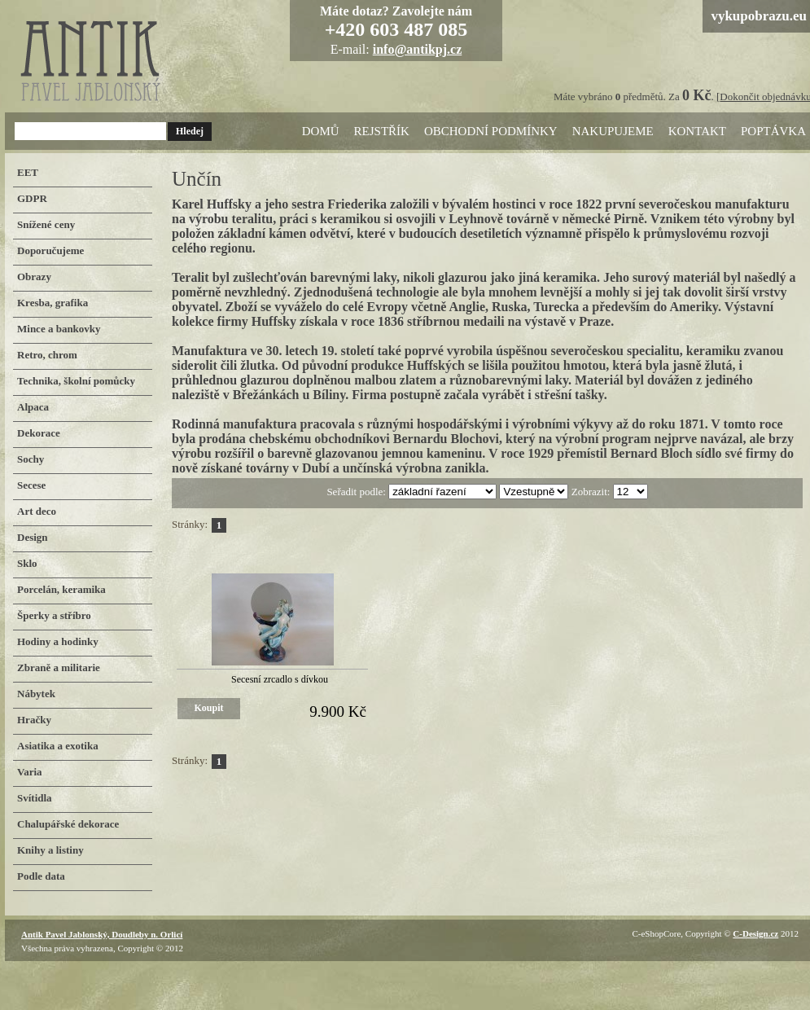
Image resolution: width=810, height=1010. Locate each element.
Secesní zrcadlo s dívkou (279, 679)
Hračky (34, 720)
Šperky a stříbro (54, 615)
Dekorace (38, 433)
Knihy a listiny (50, 850)
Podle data (41, 876)
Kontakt (697, 131)
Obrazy (34, 276)
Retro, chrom (47, 355)
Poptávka (773, 131)
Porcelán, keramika (61, 589)
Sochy (30, 459)
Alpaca (33, 407)
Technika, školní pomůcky (76, 381)
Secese (31, 485)
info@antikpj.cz (417, 49)
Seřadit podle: (357, 491)
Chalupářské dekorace (68, 824)
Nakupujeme (613, 131)
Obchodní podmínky (491, 131)
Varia (29, 772)
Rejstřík (381, 131)
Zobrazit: (592, 491)
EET (27, 172)
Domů (320, 131)
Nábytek (36, 693)
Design (32, 537)
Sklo (27, 563)
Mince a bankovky (59, 329)
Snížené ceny (46, 224)
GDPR (32, 198)
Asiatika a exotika (58, 746)
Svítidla (34, 798)
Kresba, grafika (52, 302)
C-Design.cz (755, 933)
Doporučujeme (50, 250)
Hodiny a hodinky (58, 641)
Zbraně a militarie (58, 667)
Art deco (36, 511)
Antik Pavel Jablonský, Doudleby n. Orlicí (101, 934)
